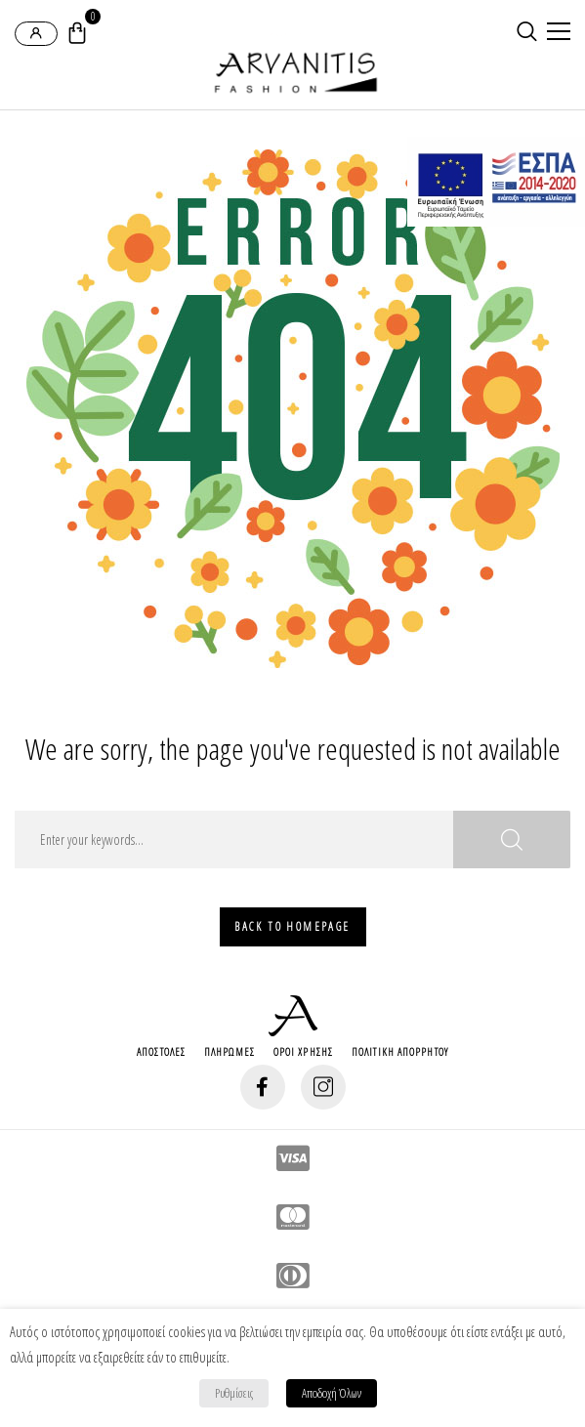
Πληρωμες (229, 1051)
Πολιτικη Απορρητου (400, 1051)
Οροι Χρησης (303, 1051)
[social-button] (262, 1087)
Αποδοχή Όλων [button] (331, 1393)
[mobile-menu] (555, 33)
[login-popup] (36, 33)
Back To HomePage (292, 926)
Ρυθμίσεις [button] (234, 1393)
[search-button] (527, 31)
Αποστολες (161, 1051)
